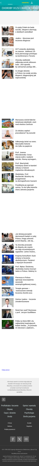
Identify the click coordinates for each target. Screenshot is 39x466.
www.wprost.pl (24, 461)
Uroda (9, 416)
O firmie (10, 423)
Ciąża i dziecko (10, 413)
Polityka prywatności (9, 429)
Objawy (10, 409)
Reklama (9, 426)
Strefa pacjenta (29, 416)
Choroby (29, 409)
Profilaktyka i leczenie (9, 405)
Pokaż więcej (6, 370)
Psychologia (29, 413)
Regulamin (29, 426)
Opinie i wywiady (29, 405)
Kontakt (29, 423)
